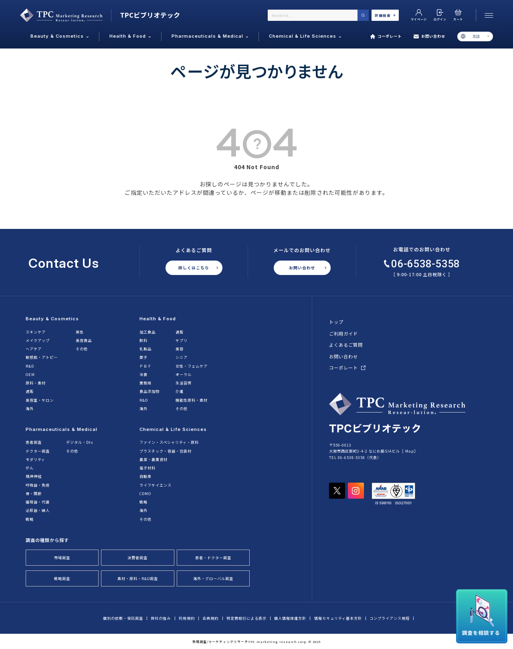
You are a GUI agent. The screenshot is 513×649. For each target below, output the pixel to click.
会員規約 (210, 618)
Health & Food (157, 318)
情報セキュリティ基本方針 (338, 618)
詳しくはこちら (193, 268)
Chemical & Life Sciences (173, 429)
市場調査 (62, 557)
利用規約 (187, 618)
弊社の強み (161, 618)
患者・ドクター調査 (213, 557)
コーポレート (386, 36)
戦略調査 (62, 578)
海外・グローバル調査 (213, 578)
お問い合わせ (429, 36)
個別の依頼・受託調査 (123, 618)
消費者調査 (137, 557)
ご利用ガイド (343, 333)
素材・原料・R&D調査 (137, 578)
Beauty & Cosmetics (52, 318)
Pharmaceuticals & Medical (61, 429)
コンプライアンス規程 (390, 618)
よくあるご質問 (346, 345)
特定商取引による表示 (246, 618)
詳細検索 (385, 15)
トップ (336, 322)
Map (409, 451)
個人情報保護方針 (290, 618)
